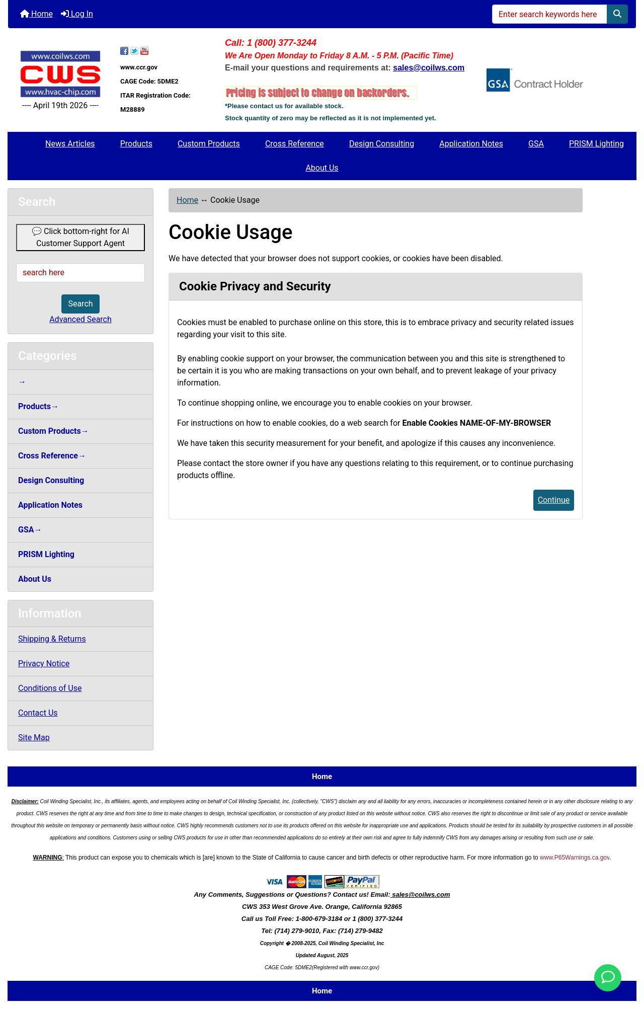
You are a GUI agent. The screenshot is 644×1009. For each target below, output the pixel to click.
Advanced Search (80, 319)
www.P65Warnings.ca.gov (574, 857)
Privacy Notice (43, 663)
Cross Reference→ (52, 455)
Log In (77, 14)
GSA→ (30, 529)
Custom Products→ (53, 431)
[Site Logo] (60, 74)
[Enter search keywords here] (549, 14)
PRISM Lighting (596, 143)
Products (136, 143)
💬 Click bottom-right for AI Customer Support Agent (80, 237)
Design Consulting (381, 143)
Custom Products (209, 143)
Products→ (38, 406)
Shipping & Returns (52, 639)
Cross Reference (294, 143)
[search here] (80, 272)
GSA (536, 143)
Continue (554, 500)
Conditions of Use (50, 688)
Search (80, 303)
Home (36, 14)
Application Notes (471, 143)
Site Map (34, 737)
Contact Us (38, 713)
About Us (321, 168)
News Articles (70, 143)
